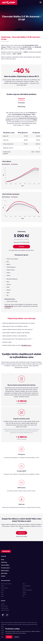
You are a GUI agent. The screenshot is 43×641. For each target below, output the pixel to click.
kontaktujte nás (9, 306)
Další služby (4, 573)
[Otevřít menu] (40, 2)
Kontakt (3, 576)
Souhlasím (9, 637)
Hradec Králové (4, 588)
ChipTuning (4, 562)
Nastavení (16, 637)
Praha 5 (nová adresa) (6, 583)
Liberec (2, 590)
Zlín (23, 596)
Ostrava (24, 592)
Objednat (21, 246)
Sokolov (24, 594)
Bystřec (2, 585)
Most (2, 592)
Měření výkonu (5, 570)
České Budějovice (27, 585)
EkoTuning (21, 106)
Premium (21, 103)
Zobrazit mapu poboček (21, 536)
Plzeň (2, 594)
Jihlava (24, 588)
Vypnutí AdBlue (5, 565)
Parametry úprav (5, 568)
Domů (2, 559)
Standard (21, 99)
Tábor (2, 596)
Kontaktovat (21, 533)
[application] (21, 176)
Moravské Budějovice (27, 590)
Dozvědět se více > (26, 345)
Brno (24, 583)
